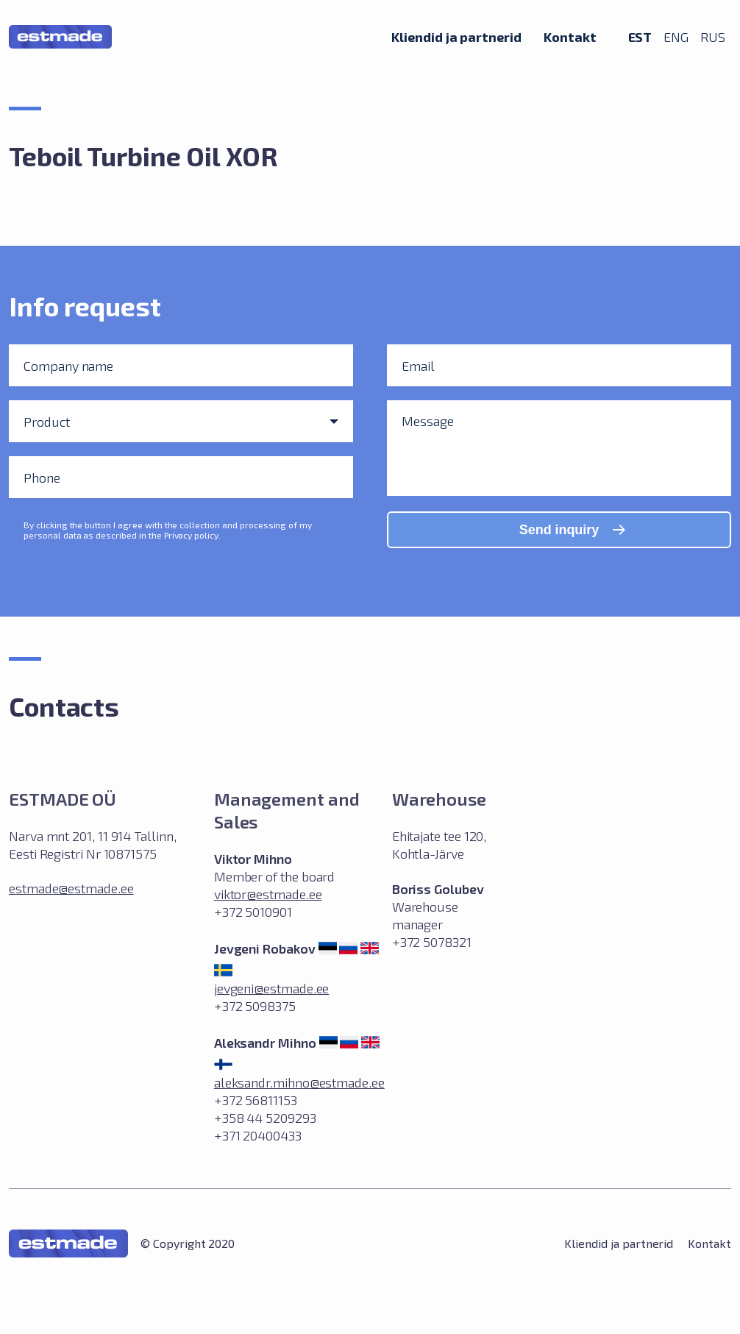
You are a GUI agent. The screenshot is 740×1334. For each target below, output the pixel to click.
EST (640, 36)
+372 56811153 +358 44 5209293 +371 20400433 (265, 1117)
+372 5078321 (432, 942)
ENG (676, 37)
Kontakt (570, 36)
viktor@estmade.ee (268, 894)
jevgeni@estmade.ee (272, 988)
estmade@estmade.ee (71, 888)
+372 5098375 (255, 1006)
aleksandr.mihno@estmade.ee (299, 1082)
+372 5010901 (253, 912)
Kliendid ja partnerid (456, 36)
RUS (712, 37)
